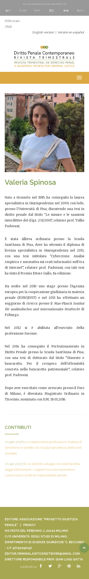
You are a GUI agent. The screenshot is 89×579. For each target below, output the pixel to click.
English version (43, 32)
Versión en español (71, 32)
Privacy (29, 525)
